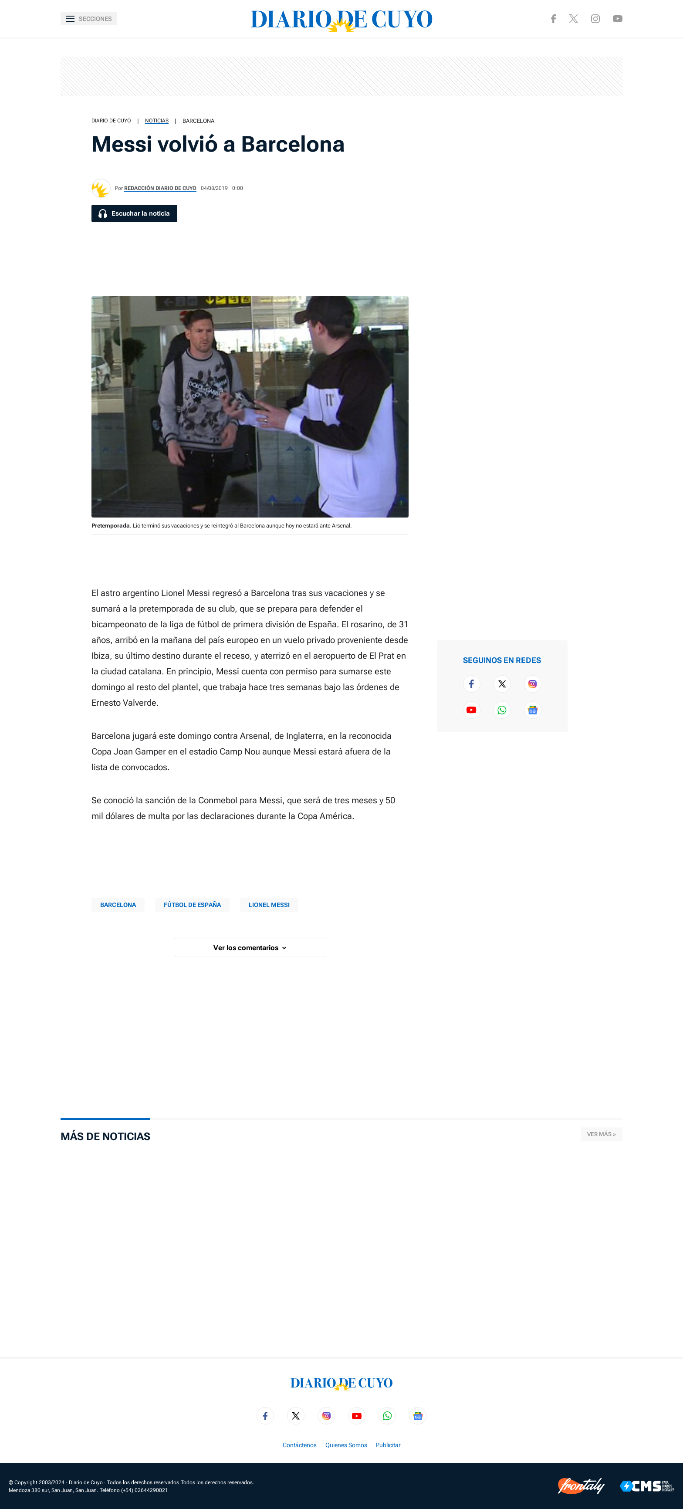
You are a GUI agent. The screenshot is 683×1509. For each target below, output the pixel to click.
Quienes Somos (346, 1445)
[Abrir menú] (89, 18)
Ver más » (601, 1134)
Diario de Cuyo (111, 121)
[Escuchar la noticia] (134, 213)
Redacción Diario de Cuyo (160, 188)
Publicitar (388, 1445)
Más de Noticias (105, 1136)
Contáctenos (300, 1445)
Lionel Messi (269, 904)
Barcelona (198, 121)
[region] (341, 76)
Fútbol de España (192, 904)
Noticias (157, 121)
